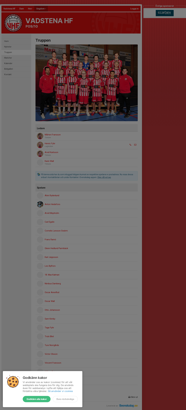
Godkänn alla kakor (37, 399)
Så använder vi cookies (60, 391)
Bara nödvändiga (65, 399)
